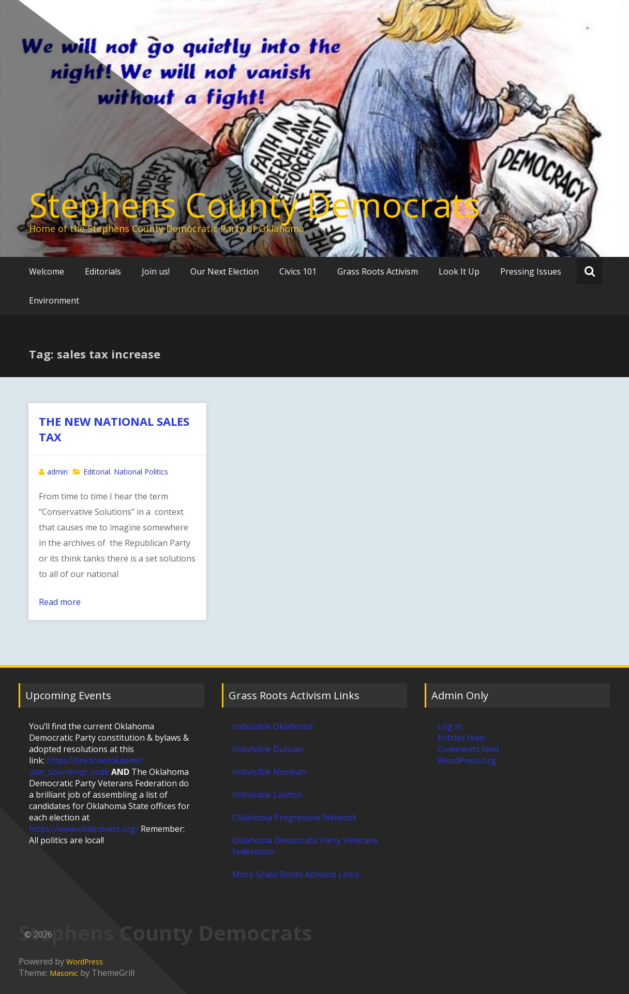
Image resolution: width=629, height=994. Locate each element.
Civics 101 (298, 271)
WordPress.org (467, 760)
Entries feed (461, 737)
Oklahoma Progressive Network (294, 817)
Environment (54, 300)
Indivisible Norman (269, 771)
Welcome (46, 271)
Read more (60, 602)
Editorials (103, 271)
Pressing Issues (530, 271)
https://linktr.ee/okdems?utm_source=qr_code (86, 766)
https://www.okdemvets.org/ (84, 828)
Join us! (156, 271)
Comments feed (468, 749)
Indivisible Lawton (267, 794)
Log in (450, 726)
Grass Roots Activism (377, 271)
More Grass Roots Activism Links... (298, 874)
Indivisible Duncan (267, 749)
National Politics (141, 472)
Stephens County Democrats (254, 204)
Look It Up (459, 271)
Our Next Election (224, 271)
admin (57, 472)
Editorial (96, 472)
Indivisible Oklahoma (272, 726)
